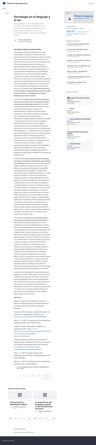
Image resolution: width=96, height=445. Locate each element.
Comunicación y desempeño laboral (18, 403)
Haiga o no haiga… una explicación (77, 71)
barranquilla (75, 28)
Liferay (12, 440)
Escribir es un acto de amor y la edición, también (79, 60)
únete (69, 35)
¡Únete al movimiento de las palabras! (78, 44)
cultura (82, 28)
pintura (83, 34)
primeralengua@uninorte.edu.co (82, 18)
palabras (77, 34)
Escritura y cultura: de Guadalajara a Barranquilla (79, 66)
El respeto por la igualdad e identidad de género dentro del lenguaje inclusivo (79, 55)
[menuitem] (4, 8)
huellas (86, 31)
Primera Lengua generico (24, 39)
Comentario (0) (24, 376)
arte (68, 28)
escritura (80, 31)
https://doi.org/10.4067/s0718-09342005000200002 (30, 317)
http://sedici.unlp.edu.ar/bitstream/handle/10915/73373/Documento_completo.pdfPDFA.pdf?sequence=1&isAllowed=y (32, 333)
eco (71, 31)
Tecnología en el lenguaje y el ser (76, 82)
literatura (70, 34)
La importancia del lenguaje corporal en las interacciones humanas (44, 405)
